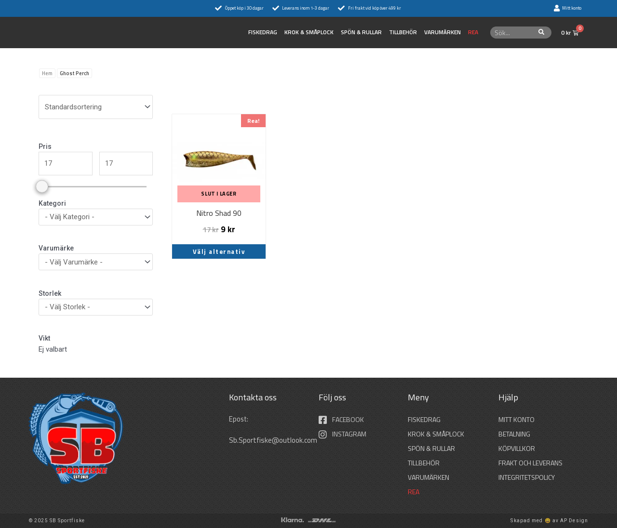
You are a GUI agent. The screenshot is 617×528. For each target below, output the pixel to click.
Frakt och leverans (530, 463)
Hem (47, 73)
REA (473, 32)
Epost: (240, 418)
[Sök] (541, 32)
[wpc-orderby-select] (96, 107)
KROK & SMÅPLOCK (309, 32)
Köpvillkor (516, 448)
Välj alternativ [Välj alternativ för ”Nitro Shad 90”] (219, 251)
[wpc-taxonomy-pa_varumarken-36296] (96, 261)
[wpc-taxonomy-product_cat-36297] (96, 217)
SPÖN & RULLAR (361, 32)
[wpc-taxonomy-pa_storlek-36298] (96, 307)
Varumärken (442, 32)
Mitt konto (516, 419)
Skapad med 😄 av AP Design (549, 520)
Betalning (514, 434)
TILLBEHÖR (403, 32)
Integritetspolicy (526, 477)
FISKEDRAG (262, 32)
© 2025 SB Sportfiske (57, 520)
